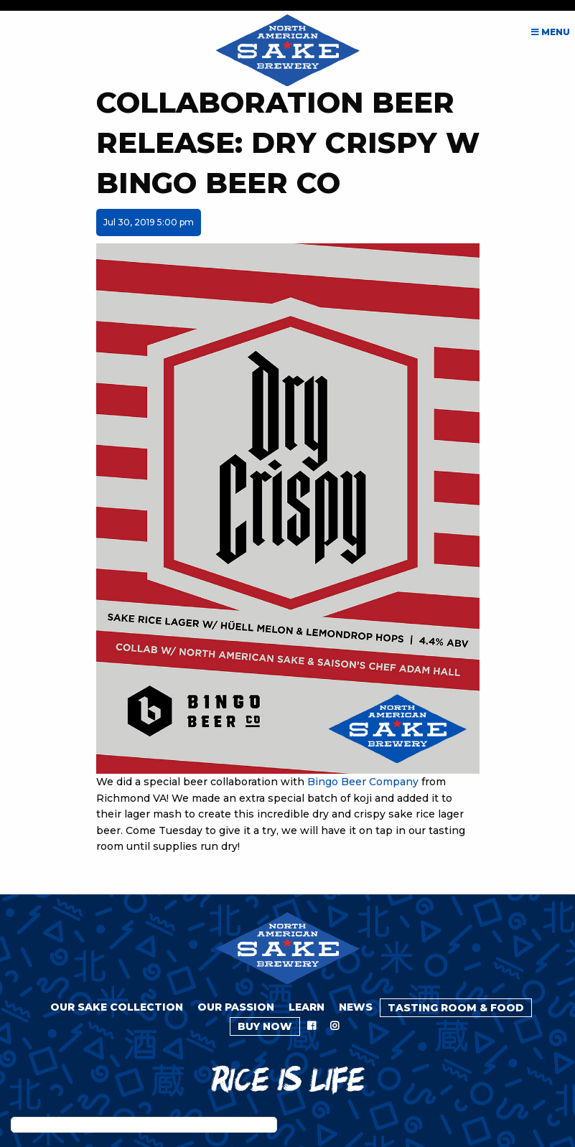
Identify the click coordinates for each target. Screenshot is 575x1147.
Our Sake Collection (116, 1007)
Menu (550, 32)
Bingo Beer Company (363, 781)
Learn (306, 1007)
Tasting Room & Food (456, 1007)
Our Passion (235, 1007)
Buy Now (265, 1026)
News (356, 1007)
